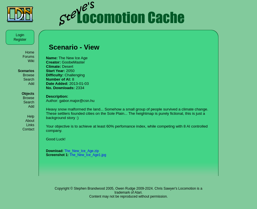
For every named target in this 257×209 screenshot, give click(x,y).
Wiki (31, 61)
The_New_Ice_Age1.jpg (87, 155)
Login (20, 35)
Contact (28, 129)
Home (29, 52)
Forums (28, 57)
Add (31, 84)
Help (30, 116)
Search (28, 79)
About (29, 121)
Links (30, 125)
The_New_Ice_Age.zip (81, 151)
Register (20, 40)
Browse (28, 75)
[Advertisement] (240, 99)
